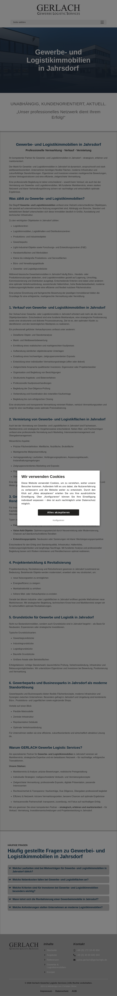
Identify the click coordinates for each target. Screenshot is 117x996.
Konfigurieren (58, 520)
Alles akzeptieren (58, 512)
